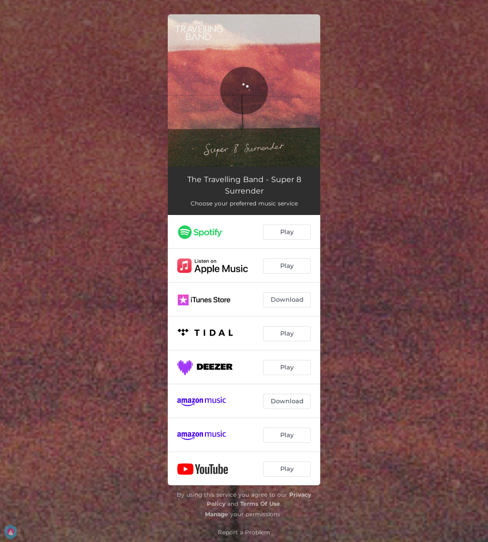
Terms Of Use (260, 503)
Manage (216, 514)
